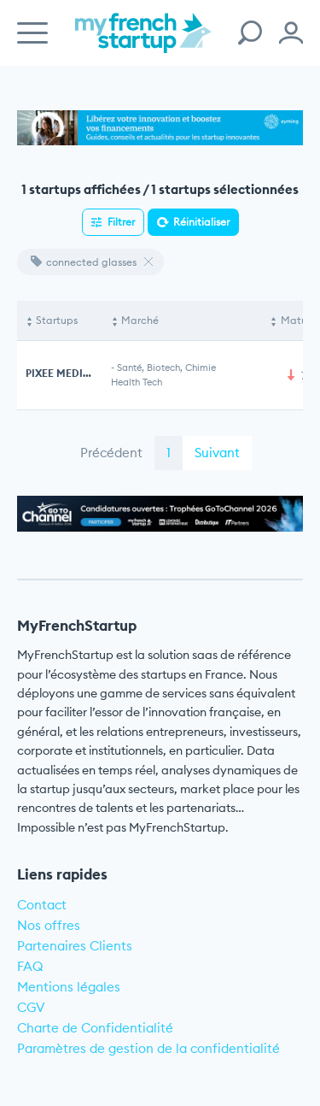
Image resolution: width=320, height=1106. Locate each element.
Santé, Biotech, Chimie (166, 368)
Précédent (111, 452)
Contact (42, 905)
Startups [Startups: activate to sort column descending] (57, 320)
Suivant (217, 452)
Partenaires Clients (74, 946)
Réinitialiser (201, 221)
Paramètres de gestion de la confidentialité (148, 1048)
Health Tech (136, 382)
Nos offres (48, 925)
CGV (31, 1007)
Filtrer (121, 221)
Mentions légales (68, 987)
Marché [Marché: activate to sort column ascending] (140, 320)
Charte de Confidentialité (95, 1028)
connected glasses (84, 262)
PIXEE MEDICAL (65, 373)
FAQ (30, 966)
